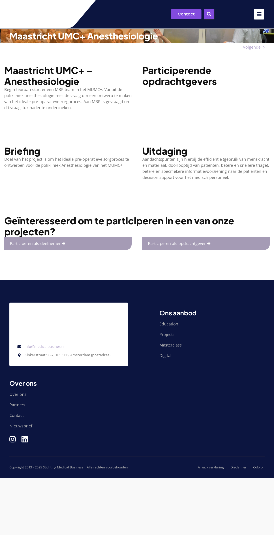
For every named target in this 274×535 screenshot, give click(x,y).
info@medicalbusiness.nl (45, 346)
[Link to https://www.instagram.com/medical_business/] (12, 439)
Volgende (252, 47)
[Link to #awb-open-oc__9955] (209, 14)
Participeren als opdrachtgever (180, 243)
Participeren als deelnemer (39, 243)
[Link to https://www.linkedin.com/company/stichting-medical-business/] (24, 439)
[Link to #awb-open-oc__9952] (259, 14)
